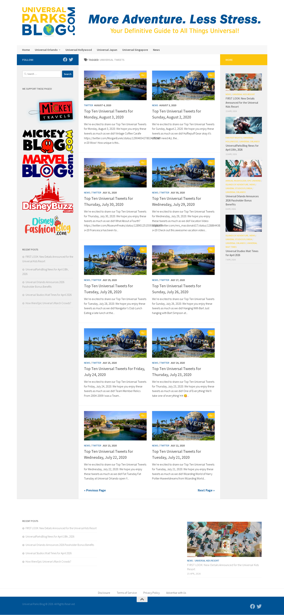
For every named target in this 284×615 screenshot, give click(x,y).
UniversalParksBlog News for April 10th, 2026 (50, 536)
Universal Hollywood (79, 50)
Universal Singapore (135, 50)
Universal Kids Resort (243, 94)
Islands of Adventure (237, 184)
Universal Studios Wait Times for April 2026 (48, 295)
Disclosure (104, 592)
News (156, 50)
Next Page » (206, 490)
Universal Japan (107, 50)
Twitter (88, 105)
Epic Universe (254, 180)
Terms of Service (127, 592)
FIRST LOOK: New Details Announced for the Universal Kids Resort (242, 102)
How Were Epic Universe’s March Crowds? (48, 303)
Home (26, 50)
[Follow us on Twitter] (71, 59)
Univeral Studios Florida (239, 188)
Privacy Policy (151, 592)
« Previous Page (95, 490)
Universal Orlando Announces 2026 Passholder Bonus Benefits (242, 200)
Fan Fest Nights (234, 137)
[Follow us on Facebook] (65, 59)
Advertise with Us (176, 592)
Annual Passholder (236, 180)
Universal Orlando (46, 50)
